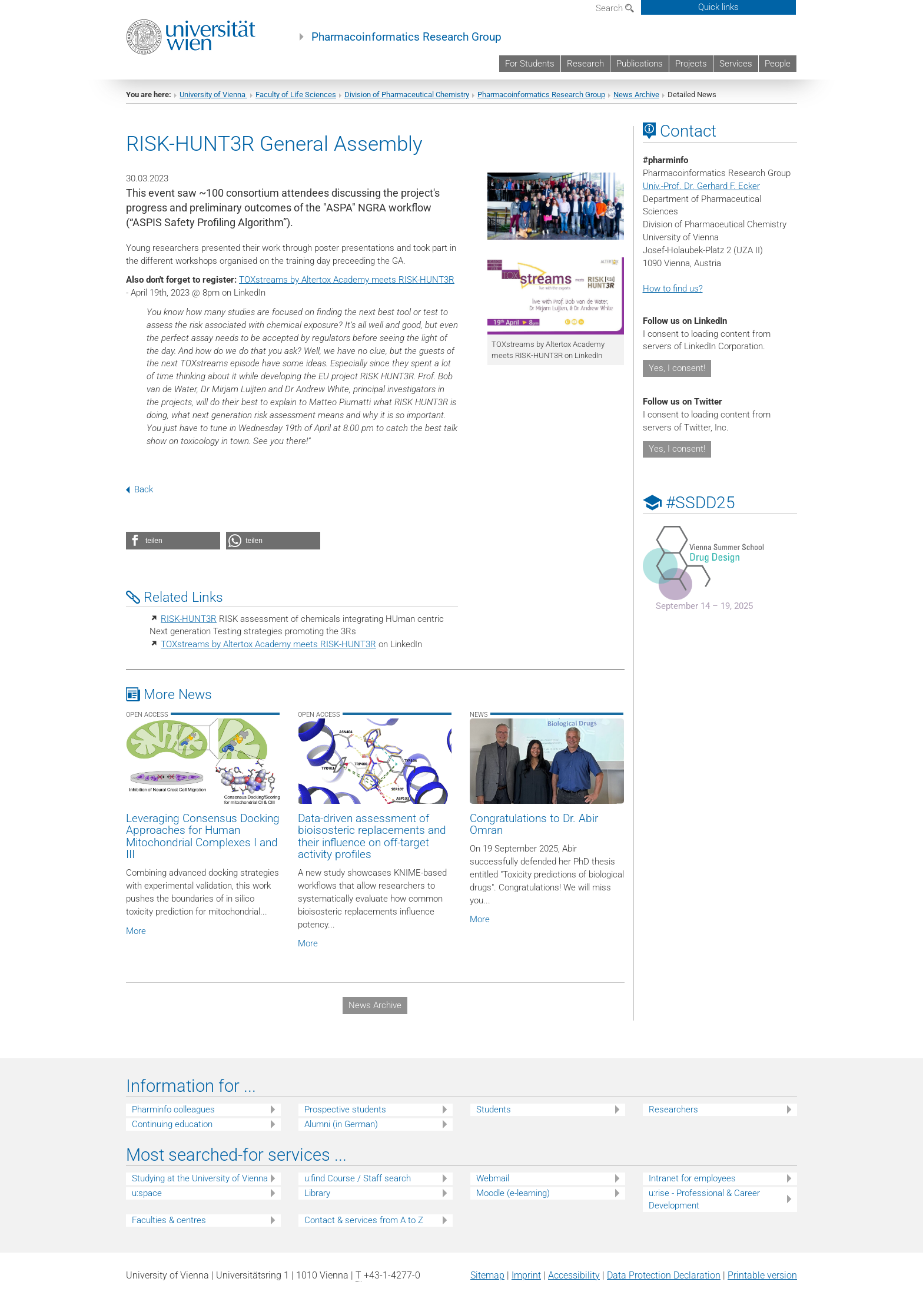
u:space (147, 1193)
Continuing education (172, 1124)
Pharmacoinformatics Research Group (406, 37)
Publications (639, 63)
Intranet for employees (692, 1178)
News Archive (636, 94)
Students (493, 1109)
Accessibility (574, 1275)
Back (139, 489)
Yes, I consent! (677, 368)
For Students (530, 63)
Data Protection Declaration (664, 1275)
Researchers (673, 1109)
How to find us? (673, 288)
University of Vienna (213, 94)
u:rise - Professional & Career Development (704, 1199)
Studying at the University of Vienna (200, 1178)
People (778, 63)
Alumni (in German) (341, 1124)
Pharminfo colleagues (173, 1109)
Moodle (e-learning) (513, 1193)
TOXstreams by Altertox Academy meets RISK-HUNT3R (346, 279)
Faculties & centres (169, 1220)
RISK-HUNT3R (189, 619)
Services (735, 63)
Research (585, 63)
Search (615, 8)
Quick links (718, 7)
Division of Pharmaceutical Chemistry (406, 94)
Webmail (492, 1178)
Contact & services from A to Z (363, 1220)
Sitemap (487, 1275)
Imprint (526, 1275)
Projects (691, 63)
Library (317, 1193)
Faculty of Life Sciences (295, 94)
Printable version (762, 1275)
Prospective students (345, 1109)
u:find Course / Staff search (357, 1178)
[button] (173, 540)
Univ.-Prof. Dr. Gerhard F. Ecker (701, 186)
